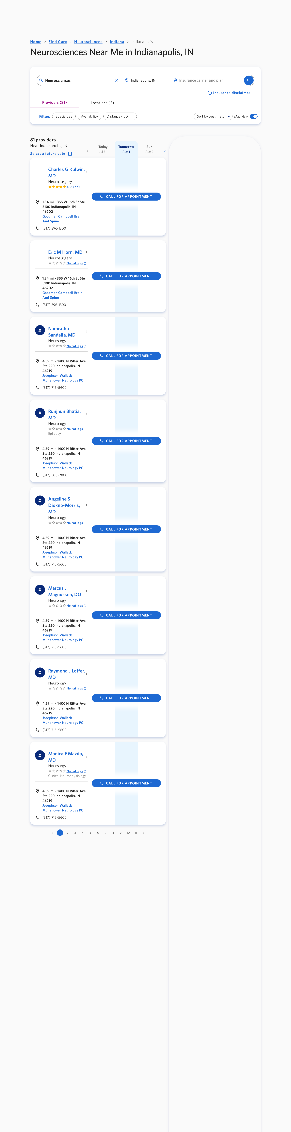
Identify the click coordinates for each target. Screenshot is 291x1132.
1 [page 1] (59, 832)
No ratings (77, 263)
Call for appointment (126, 196)
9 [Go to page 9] (121, 832)
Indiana (117, 41)
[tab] (54, 104)
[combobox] (79, 80)
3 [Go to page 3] (75, 832)
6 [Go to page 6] (98, 832)
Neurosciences (88, 41)
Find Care (58, 41)
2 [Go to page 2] (67, 832)
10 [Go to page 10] (128, 832)
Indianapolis (142, 41)
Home (35, 41)
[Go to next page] (143, 832)
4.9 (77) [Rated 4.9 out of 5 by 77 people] (75, 187)
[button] (116, 80)
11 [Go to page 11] (136, 832)
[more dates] (165, 151)
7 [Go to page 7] (105, 832)
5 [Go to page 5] (90, 832)
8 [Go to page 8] (113, 832)
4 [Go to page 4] (83, 832)
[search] (249, 80)
